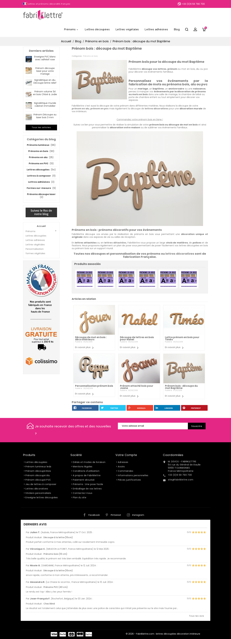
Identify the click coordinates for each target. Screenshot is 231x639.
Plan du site (79, 497)
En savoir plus (83, 347)
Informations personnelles (133, 475)
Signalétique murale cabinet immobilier (45, 104)
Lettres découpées (97, 29)
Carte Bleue (80, 634)
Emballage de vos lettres (87, 488)
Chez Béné (49, 603)
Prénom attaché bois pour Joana (136, 387)
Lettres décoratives (36, 488)
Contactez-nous (82, 493)
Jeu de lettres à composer (40, 484)
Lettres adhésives (156, 29)
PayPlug (88, 634)
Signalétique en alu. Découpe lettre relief (44, 81)
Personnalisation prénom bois (94, 386)
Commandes (125, 471)
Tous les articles (41, 127)
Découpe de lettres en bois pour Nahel (137, 338)
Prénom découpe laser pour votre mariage (45, 71)
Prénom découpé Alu (37, 475)
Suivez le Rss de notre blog (41, 212)
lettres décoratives (179, 254)
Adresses (123, 462)
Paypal (62, 634)
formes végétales (35, 253)
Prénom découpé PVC (38, 479)
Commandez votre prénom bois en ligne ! (140, 119)
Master (71, 634)
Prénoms (71, 29)
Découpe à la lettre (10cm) (58, 537)
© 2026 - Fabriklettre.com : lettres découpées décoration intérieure (163, 633)
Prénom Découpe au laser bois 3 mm (44, 116)
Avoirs (121, 466)
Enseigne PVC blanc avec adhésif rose (45, 58)
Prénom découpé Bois (38, 471)
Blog (177, 29)
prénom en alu (80, 108)
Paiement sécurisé (83, 479)
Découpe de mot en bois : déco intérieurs (91, 338)
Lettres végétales (127, 29)
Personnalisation (35, 249)
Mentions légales (82, 466)
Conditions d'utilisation (86, 471)
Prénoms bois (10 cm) (55, 554)
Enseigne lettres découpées (41, 497)
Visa (54, 634)
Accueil (41, 226)
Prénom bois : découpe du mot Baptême (181, 387)
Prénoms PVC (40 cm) (55, 587)
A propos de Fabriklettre (86, 475)
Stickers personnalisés (38, 493)
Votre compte (126, 455)
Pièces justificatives (129, 479)
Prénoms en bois (90, 56)
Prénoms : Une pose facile (88, 484)
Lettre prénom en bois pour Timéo (182, 338)
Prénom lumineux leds (38, 466)
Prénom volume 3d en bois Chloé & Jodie (45, 93)
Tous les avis (196, 615)
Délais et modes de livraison (89, 462)
